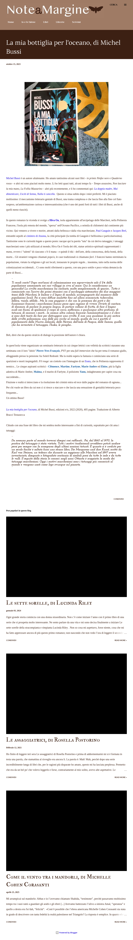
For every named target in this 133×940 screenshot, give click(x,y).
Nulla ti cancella (46, 193)
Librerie (58, 22)
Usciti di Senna (28, 193)
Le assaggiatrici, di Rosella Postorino (53, 739)
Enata (88, 361)
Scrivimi (75, 22)
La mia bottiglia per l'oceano (21, 409)
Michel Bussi (13, 178)
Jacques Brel (119, 230)
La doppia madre (103, 188)
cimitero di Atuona (36, 235)
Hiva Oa (54, 220)
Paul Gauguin (103, 230)
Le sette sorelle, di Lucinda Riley (49, 602)
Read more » (121, 640)
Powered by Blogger (66, 932)
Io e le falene (27, 22)
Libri (44, 22)
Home (9, 22)
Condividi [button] (119, 499)
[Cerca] (113, 4)
